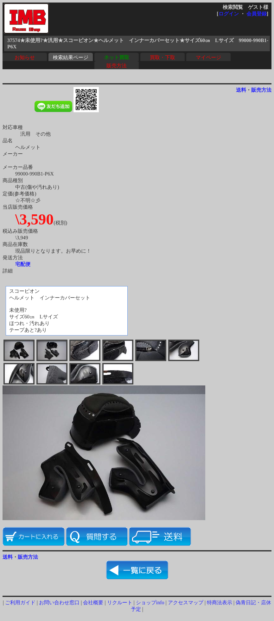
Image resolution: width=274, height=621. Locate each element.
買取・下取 (162, 57)
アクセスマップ (185, 602)
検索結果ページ (70, 57)
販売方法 (116, 65)
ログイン (229, 13)
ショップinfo (150, 602)
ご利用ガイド (20, 602)
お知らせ (25, 57)
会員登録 (256, 13)
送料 (241, 90)
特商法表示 (219, 602)
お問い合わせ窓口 (59, 602)
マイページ (208, 57)
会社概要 (93, 602)
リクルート (119, 602)
